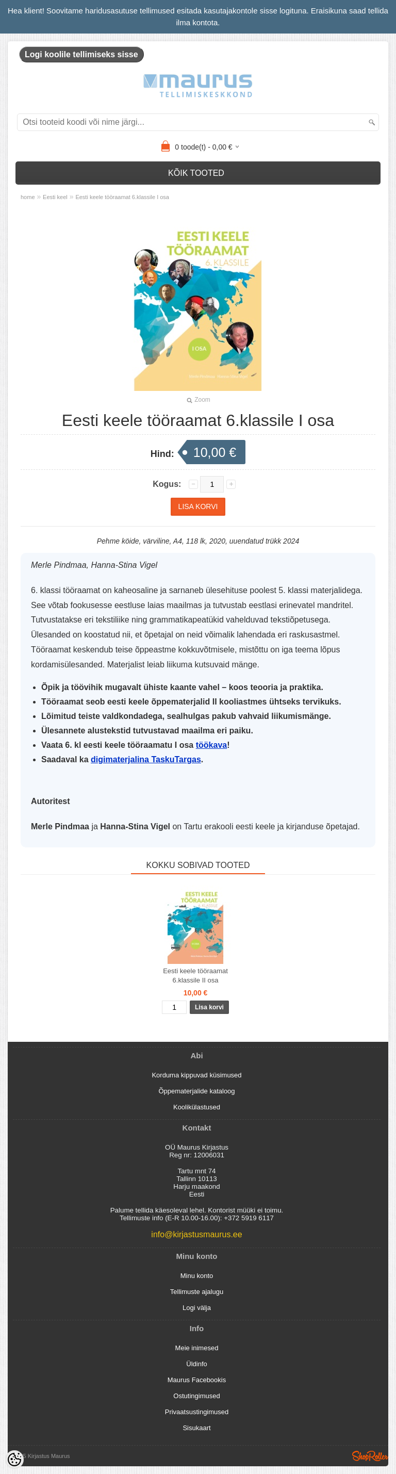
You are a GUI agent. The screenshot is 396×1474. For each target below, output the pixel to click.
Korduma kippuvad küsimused (196, 1075)
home (28, 197)
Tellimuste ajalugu (196, 1292)
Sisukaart (196, 1428)
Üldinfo (196, 1364)
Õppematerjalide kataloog (196, 1091)
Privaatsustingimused (197, 1412)
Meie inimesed (197, 1348)
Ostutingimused (196, 1396)
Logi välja (197, 1308)
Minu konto (196, 1276)
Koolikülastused (196, 1107)
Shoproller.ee (370, 1456)
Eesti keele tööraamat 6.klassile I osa (122, 197)
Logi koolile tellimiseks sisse (81, 54)
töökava (211, 745)
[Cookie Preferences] (14, 1459)
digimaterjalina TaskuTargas (146, 759)
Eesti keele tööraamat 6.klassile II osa (195, 975)
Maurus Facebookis (197, 1380)
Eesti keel (55, 197)
